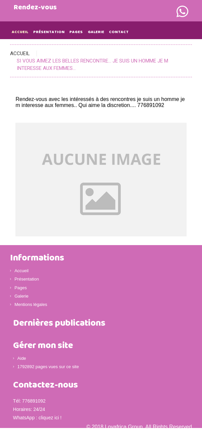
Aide (21, 358)
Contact (119, 32)
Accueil (20, 32)
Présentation (49, 32)
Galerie (96, 32)
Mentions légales (30, 304)
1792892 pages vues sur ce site (48, 366)
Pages (76, 32)
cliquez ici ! (50, 417)
